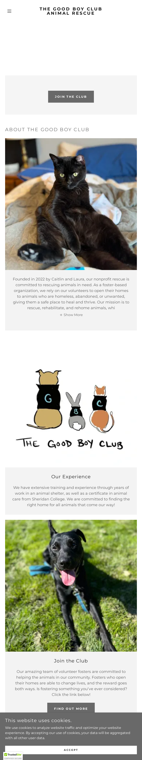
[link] (71, 11)
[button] (15, 11)
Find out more (71, 709)
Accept (71, 749)
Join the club (71, 97)
